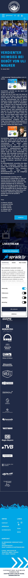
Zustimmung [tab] (5, 262)
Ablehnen (14, 314)
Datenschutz (6, 530)
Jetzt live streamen (11, 251)
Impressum (5, 526)
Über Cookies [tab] (22, 262)
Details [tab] (14, 262)
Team (18, 528)
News (19, 532)
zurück (20, 217)
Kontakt (5, 523)
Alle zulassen (14, 309)
